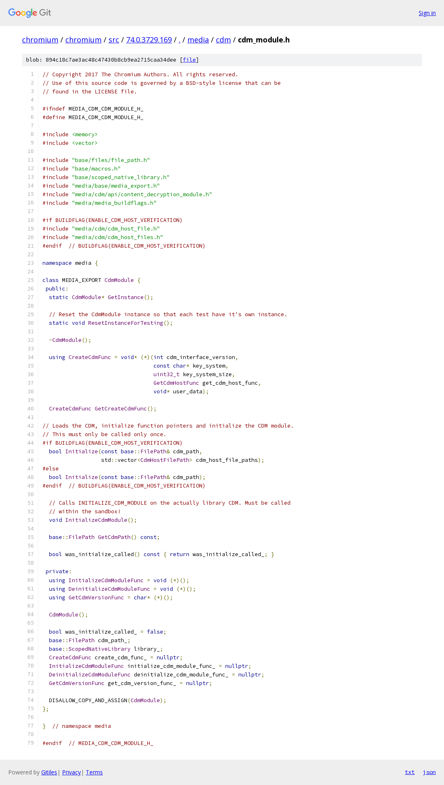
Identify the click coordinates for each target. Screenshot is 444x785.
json (429, 772)
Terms (94, 772)
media (198, 39)
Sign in (427, 13)
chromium (40, 39)
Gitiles (49, 772)
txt (410, 772)
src (114, 39)
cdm (223, 39)
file (189, 59)
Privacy (71, 772)
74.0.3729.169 (149, 39)
